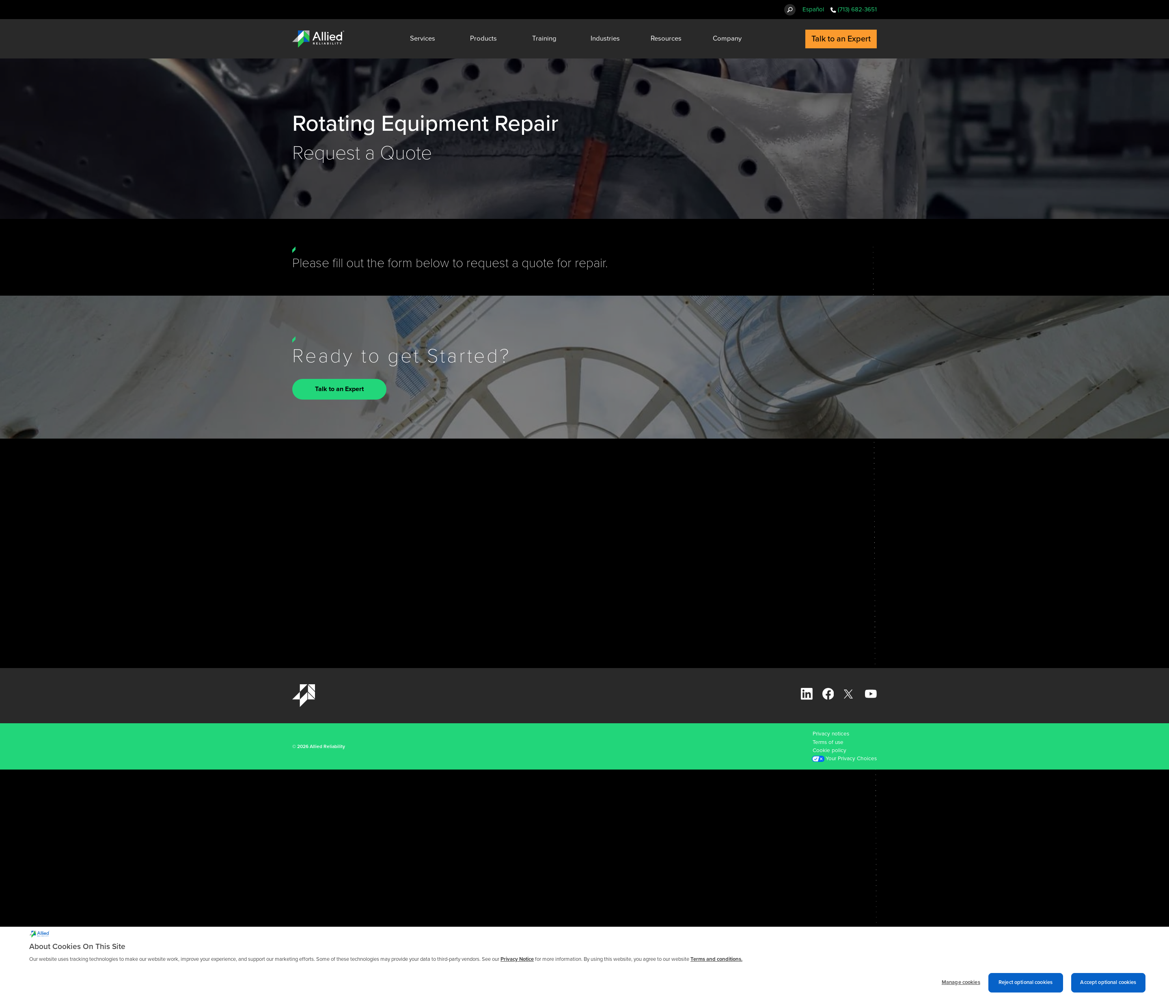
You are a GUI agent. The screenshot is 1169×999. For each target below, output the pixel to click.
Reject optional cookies (1026, 984)
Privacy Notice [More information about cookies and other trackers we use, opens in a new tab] (517, 961)
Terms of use (828, 742)
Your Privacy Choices (851, 758)
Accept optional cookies (1108, 984)
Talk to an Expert (339, 389)
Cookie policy (829, 750)
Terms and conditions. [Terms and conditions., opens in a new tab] (716, 961)
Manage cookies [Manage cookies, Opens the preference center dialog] (961, 984)
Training (544, 39)
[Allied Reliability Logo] (318, 39)
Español (813, 9)
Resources (666, 39)
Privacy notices (831, 734)
